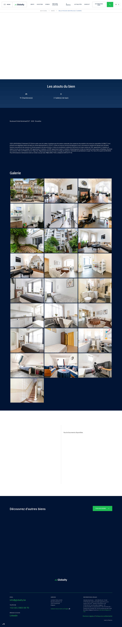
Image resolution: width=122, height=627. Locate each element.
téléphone (15, 463)
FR (116, 4)
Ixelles (96, 543)
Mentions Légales (88, 616)
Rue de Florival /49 (26, 546)
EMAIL (14, 470)
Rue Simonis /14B (96, 546)
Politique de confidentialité (103, 616)
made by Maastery (108, 620)
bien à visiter (16, 440)
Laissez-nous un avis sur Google (60, 608)
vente (32, 4)
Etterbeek (61, 543)
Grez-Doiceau (26, 543)
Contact (87, 4)
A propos (68, 4)
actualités (78, 4)
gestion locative (55, 4)
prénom (14, 447)
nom (13, 455)
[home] (19, 4)
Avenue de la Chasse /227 (61, 546)
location (40, 4)
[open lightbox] (16, 70)
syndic (47, 4)
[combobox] (117, 4)
